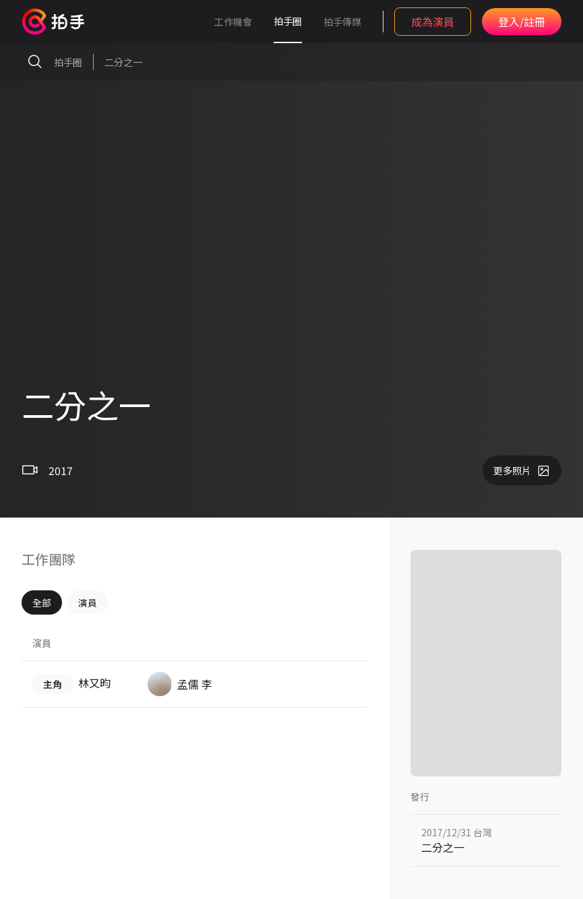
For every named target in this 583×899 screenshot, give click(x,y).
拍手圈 (288, 21)
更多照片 (522, 470)
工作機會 (233, 21)
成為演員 (432, 21)
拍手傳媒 (342, 21)
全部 (41, 602)
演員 (87, 602)
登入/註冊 (521, 21)
